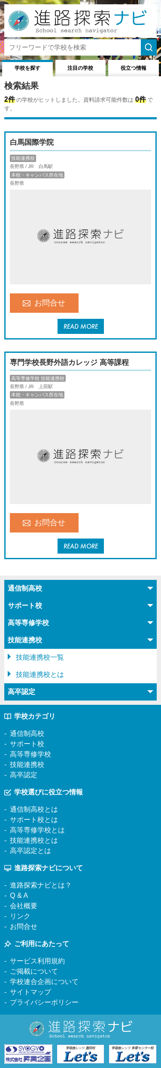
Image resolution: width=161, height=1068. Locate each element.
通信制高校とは (34, 809)
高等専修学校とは (37, 830)
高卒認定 (23, 774)
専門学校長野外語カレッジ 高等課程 (69, 362)
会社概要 (23, 905)
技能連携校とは (40, 674)
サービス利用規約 (37, 961)
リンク (20, 916)
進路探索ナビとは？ (41, 885)
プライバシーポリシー (44, 1002)
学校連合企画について (44, 981)
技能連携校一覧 (40, 657)
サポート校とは (34, 819)
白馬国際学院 (32, 142)
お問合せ (44, 303)
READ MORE (81, 326)
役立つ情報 (133, 68)
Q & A (19, 895)
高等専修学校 (30, 754)
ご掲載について (34, 971)
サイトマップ (30, 992)
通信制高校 (27, 733)
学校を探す (27, 68)
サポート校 (27, 743)
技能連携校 (27, 764)
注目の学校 (80, 68)
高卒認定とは (30, 850)
